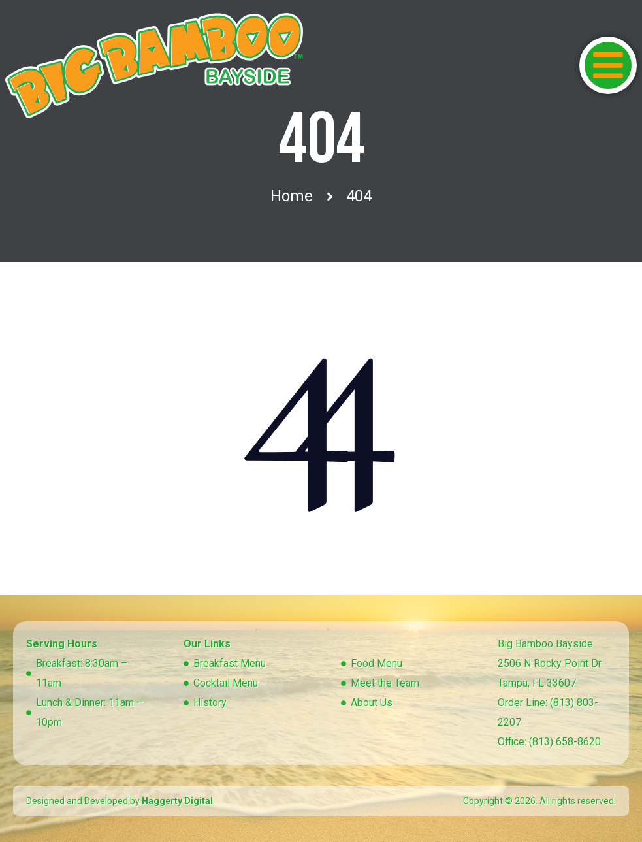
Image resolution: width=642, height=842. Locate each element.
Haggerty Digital (177, 801)
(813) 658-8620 (565, 742)
